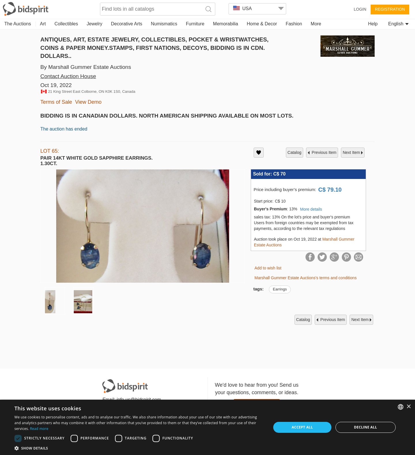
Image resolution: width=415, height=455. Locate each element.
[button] (139, 448)
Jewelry (94, 23)
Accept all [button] (302, 427)
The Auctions (17, 23)
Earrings (280, 289)
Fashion (294, 23)
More (316, 23)
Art (43, 23)
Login (360, 9)
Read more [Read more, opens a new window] (39, 428)
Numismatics (164, 23)
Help (373, 23)
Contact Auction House (68, 76)
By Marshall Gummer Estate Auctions (85, 67)
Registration (390, 9)
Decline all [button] (365, 427)
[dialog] (207, 427)
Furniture (195, 23)
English (398, 23)
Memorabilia (225, 23)
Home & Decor (262, 23)
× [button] (408, 407)
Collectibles (66, 23)
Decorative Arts (126, 23)
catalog (294, 152)
